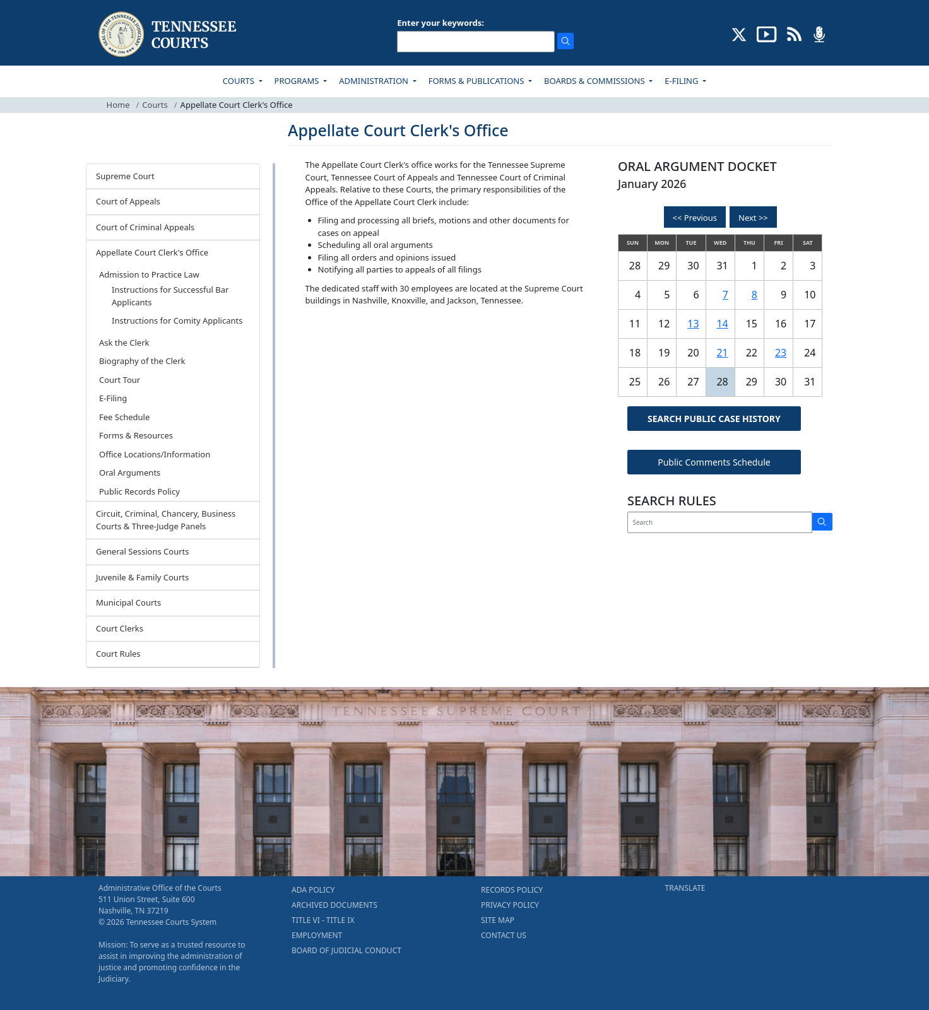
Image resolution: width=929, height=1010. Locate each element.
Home (118, 104)
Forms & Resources (136, 435)
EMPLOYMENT (317, 935)
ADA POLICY (313, 889)
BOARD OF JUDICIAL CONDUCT (346, 950)
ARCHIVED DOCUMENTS (334, 905)
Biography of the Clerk (142, 361)
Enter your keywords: (440, 22)
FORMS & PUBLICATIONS (477, 80)
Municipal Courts (128, 602)
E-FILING (683, 80)
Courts (154, 104)
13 (693, 324)
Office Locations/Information (154, 454)
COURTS (239, 80)
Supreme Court (125, 176)
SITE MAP (497, 920)
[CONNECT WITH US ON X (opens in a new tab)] (739, 33)
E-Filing (113, 398)
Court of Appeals (128, 201)
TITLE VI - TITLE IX (323, 920)
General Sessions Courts (142, 551)
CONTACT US (503, 935)
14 (722, 324)
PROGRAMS (298, 80)
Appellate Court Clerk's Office (152, 252)
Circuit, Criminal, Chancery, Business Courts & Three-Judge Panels (165, 520)
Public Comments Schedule (714, 462)
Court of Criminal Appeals (145, 227)
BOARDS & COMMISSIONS (595, 80)
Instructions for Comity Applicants (177, 320)
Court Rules (118, 653)
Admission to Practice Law (149, 274)
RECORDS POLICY (512, 889)
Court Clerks (119, 628)
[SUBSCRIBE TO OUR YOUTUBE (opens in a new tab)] (767, 33)
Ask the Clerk (124, 342)
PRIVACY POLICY (510, 905)
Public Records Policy (139, 491)
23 (780, 353)
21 (722, 353)
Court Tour (119, 379)
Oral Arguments (129, 472)
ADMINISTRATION (374, 80)
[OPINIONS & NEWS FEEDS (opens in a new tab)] (794, 33)
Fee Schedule (124, 417)
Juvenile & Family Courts (142, 577)
